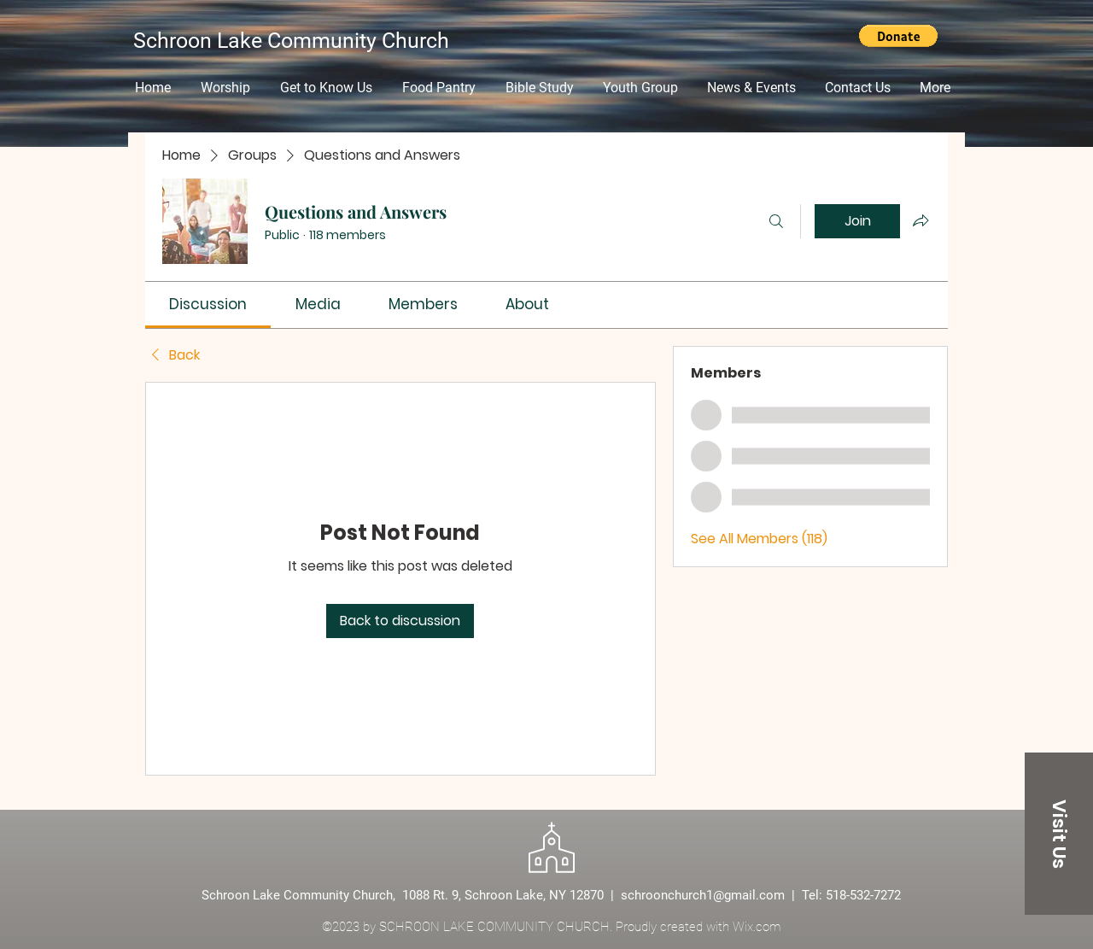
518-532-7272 (863, 895)
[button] (898, 36)
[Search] (776, 221)
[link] (208, 304)
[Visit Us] (1059, 834)
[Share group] (920, 220)
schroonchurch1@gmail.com (703, 895)
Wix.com (756, 926)
